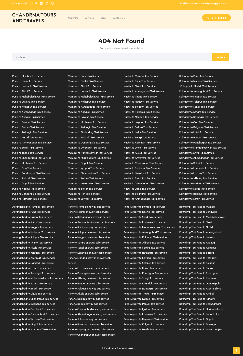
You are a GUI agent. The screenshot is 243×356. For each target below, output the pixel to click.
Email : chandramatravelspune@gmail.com (203, 3)
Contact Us (118, 17)
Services (89, 17)
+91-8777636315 (216, 17)
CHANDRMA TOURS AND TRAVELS (34, 18)
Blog (103, 17)
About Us (73, 17)
